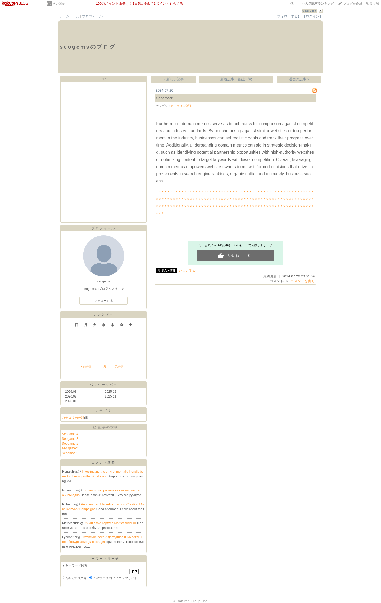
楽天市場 (372, 4)
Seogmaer (69, 453)
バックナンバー (103, 385)
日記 (75, 16)
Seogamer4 (70, 434)
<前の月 (86, 366)
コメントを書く (303, 281)
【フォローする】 (287, 16)
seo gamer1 (70, 448)
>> (317, 4)
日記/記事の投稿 (103, 427)
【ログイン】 (312, 16)
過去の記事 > (299, 79)
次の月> (120, 366)
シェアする (187, 270)
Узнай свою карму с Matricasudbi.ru (110, 523)
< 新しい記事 (174, 79)
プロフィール (92, 16)
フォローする (103, 301)
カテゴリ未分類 (73, 417)
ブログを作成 (352, 4)
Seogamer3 (70, 439)
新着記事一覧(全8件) (236, 79)
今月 (103, 366)
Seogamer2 (70, 443)
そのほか (58, 4)
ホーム (64, 16)
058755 (309, 11)
